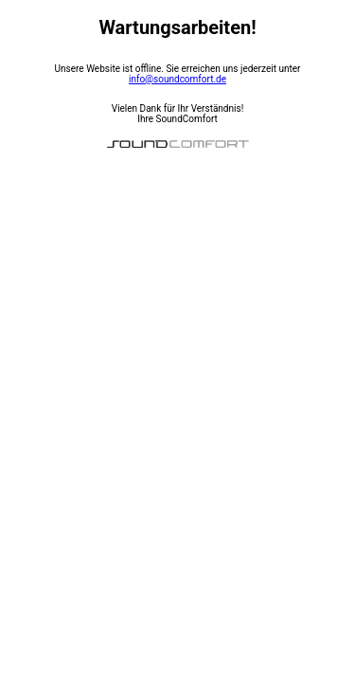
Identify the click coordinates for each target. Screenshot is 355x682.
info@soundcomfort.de (177, 79)
